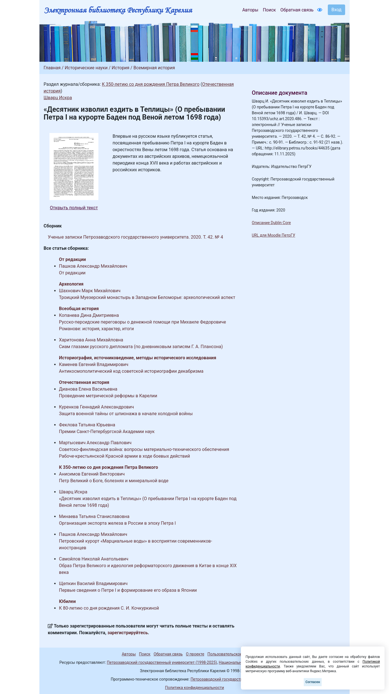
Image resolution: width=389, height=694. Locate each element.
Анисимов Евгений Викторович (92, 474)
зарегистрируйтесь (128, 632)
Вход (336, 9)
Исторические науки (86, 67)
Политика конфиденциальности (194, 687)
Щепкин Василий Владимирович (93, 583)
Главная (52, 67)
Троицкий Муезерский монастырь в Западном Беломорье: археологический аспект (147, 297)
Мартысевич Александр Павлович (95, 442)
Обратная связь (297, 10)
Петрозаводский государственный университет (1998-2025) (162, 662)
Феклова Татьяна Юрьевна (87, 424)
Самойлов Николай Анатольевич (93, 559)
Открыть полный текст (74, 207)
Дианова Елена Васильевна (88, 389)
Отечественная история (84, 382)
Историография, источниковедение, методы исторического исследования (137, 357)
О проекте (195, 654)
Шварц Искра (58, 97)
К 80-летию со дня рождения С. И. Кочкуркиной (109, 608)
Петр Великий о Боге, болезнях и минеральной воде (114, 480)
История (120, 67)
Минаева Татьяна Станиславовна (94, 516)
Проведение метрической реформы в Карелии (108, 395)
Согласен (312, 682)
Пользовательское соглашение (236, 654)
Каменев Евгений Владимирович (93, 364)
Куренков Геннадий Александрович (96, 407)
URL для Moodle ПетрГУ (273, 235)
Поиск (269, 10)
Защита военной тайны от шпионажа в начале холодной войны (126, 413)
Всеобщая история (79, 308)
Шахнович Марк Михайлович (89, 290)
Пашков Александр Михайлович (93, 266)
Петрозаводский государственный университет (234, 679)
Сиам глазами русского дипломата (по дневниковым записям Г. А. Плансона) (141, 346)
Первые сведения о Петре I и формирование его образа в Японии (128, 590)
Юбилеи (67, 601)
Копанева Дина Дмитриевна (89, 315)
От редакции (72, 259)
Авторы (250, 10)
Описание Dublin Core (271, 222)
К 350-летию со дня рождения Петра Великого (150, 84)
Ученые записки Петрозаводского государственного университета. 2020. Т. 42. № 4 (135, 237)
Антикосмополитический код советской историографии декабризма (131, 371)
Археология (71, 284)
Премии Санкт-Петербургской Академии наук (107, 431)
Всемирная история (154, 67)
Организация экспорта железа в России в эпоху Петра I (117, 523)
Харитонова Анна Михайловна (91, 340)
